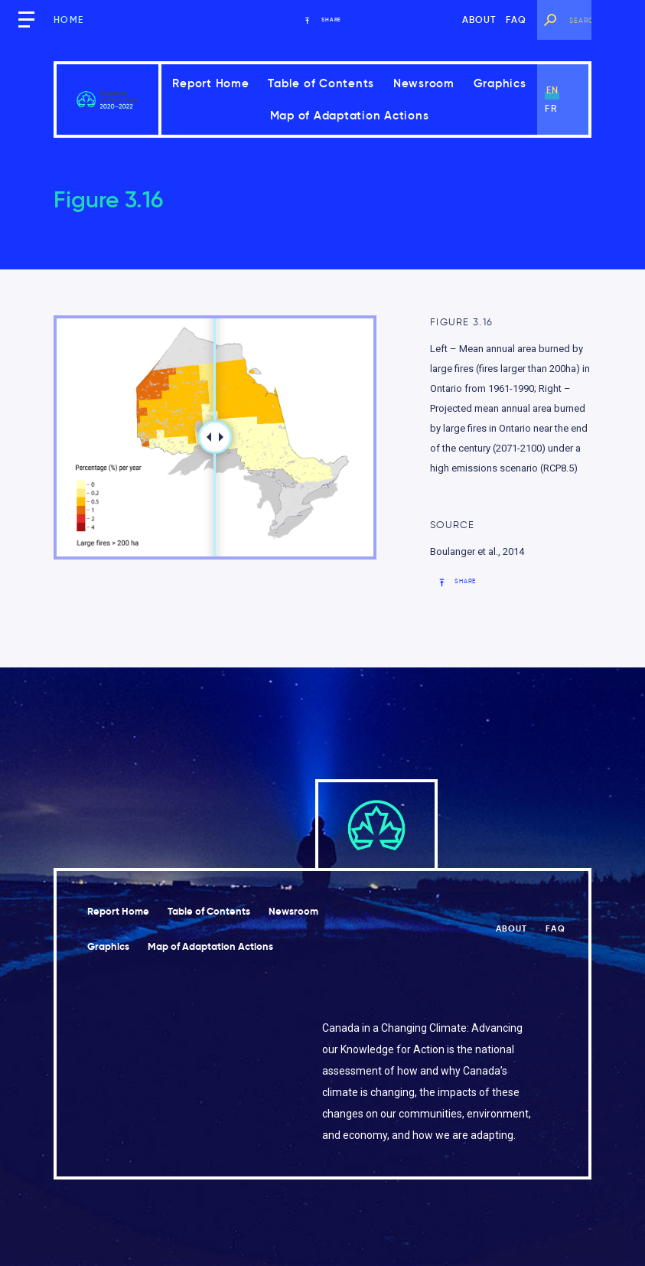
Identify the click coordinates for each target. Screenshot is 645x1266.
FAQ (516, 19)
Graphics (500, 83)
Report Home (210, 83)
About (479, 19)
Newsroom (423, 83)
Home (68, 19)
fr (550, 108)
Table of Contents (321, 83)
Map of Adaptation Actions (349, 115)
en (552, 90)
